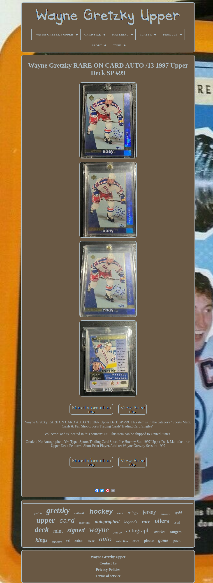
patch (38, 513)
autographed (107, 521)
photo (149, 540)
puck (177, 540)
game (163, 540)
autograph (138, 530)
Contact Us (108, 563)
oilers (162, 520)
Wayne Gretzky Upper (108, 557)
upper (46, 520)
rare (146, 521)
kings (41, 540)
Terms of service (107, 576)
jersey (149, 512)
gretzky (58, 510)
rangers (175, 532)
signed (76, 530)
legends (130, 521)
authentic (79, 513)
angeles (159, 532)
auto (105, 539)
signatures (166, 514)
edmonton (74, 540)
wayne (99, 529)
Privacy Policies (108, 569)
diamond (84, 522)
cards (120, 513)
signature (57, 541)
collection (122, 541)
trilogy (133, 513)
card (66, 520)
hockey (101, 511)
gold (178, 513)
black (135, 541)
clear (91, 541)
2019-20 (117, 532)
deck (42, 530)
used (177, 522)
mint (58, 531)
